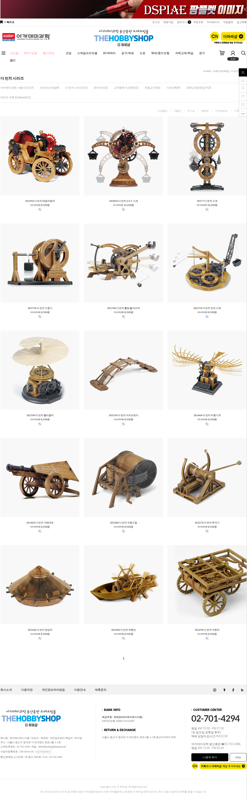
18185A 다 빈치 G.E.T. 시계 (123, 201)
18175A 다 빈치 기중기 (40, 308)
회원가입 (168, 22)
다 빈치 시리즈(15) (76, 87)
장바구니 (183, 22)
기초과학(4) (173, 87)
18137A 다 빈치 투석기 (207, 522)
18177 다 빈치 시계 (207, 201)
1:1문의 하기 (209, 757)
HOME (207, 71)
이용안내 (80, 689)
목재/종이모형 (160, 53)
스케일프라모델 (87, 53)
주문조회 (198, 22)
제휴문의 (100, 689)
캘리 (13, 60)
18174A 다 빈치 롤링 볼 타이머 (123, 308)
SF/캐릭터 (109, 53)
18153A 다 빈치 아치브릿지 (123, 415)
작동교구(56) (152, 87)
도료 (142, 53)
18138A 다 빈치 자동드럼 (123, 522)
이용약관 (27, 689)
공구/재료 (127, 53)
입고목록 (242, 22)
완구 (202, 53)
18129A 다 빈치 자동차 (207, 629)
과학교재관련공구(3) (198, 87)
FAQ (238, 757)
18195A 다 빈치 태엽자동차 (40, 201)
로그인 (156, 22)
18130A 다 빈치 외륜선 (123, 629)
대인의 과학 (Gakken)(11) (15, 97)
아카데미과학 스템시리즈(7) (17, 87)
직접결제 (228, 22)
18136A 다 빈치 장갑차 (40, 629)
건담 (68, 53)
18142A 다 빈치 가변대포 (40, 522)
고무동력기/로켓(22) (126, 87)
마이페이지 (213, 22)
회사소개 (6, 689)
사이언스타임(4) (49, 87)
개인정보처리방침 (53, 689)
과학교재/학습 (184, 53)
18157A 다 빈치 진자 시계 (207, 308)
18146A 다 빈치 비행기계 (207, 415)
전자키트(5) (101, 87)
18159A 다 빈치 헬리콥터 (40, 415)
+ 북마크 (9, 22)
